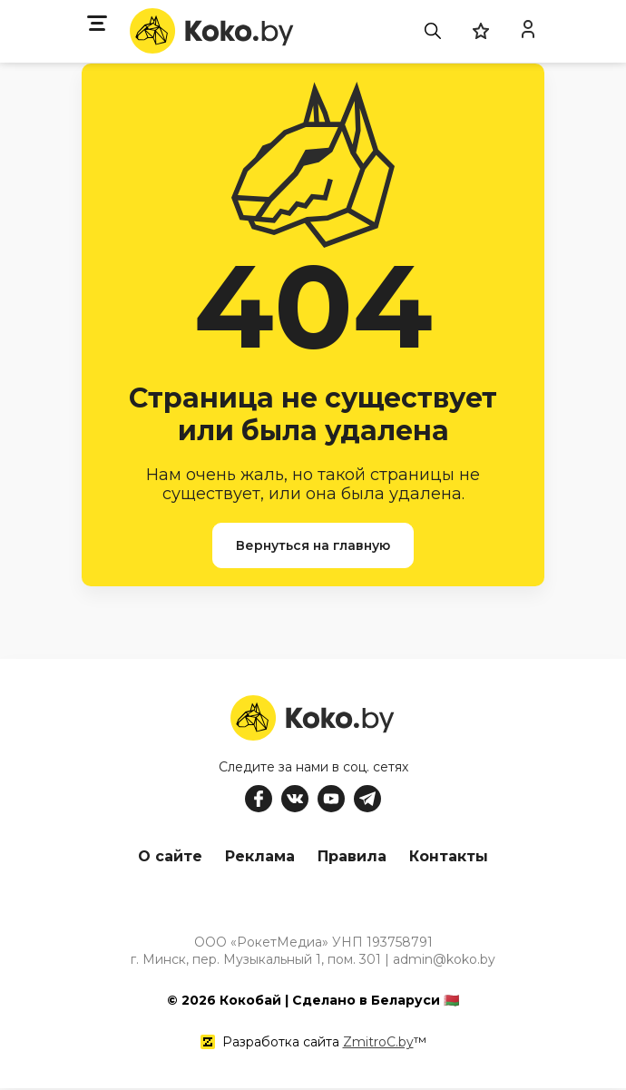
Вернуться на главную (313, 545)
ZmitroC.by (378, 1044)
